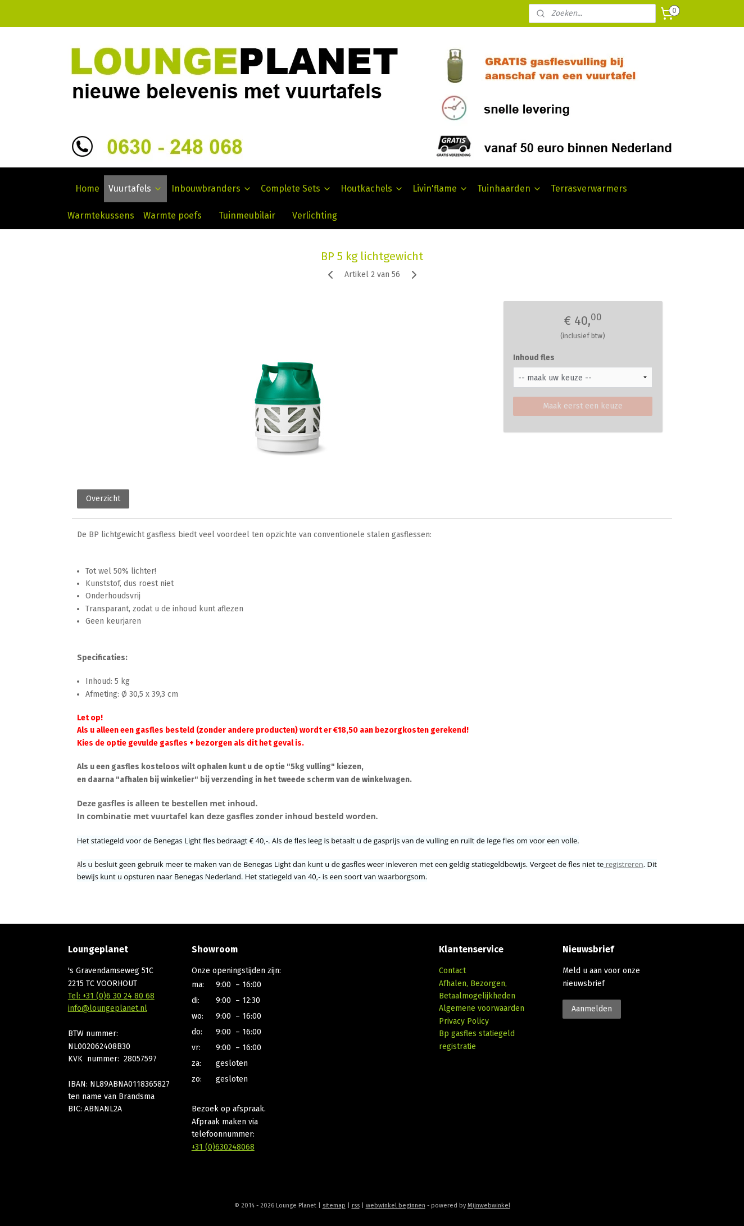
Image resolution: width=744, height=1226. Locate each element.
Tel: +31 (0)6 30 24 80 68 (111, 996)
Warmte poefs (172, 215)
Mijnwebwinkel (489, 1205)
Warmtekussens (100, 215)
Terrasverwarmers (589, 188)
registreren (623, 864)
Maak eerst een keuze (583, 406)
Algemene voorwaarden (481, 1008)
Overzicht (103, 498)
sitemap (334, 1205)
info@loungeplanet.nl (107, 1008)
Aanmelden (591, 1009)
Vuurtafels (135, 188)
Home (87, 188)
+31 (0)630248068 (223, 1147)
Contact (452, 970)
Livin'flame (440, 188)
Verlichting (314, 215)
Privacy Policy (464, 1021)
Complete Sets (296, 188)
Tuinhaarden (509, 188)
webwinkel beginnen (395, 1205)
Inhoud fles (534, 357)
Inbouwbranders (211, 188)
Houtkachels (372, 188)
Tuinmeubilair (247, 215)
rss (356, 1205)
